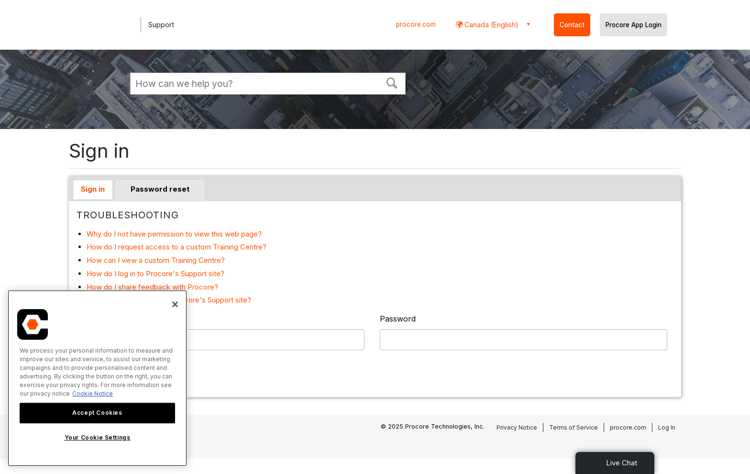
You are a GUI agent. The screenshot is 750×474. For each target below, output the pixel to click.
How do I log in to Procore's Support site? (155, 273)
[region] (97, 378)
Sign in (93, 189)
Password (398, 318)
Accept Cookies (97, 412)
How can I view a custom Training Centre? (156, 260)
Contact (572, 25)
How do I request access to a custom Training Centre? (176, 246)
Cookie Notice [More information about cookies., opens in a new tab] (92, 393)
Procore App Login (634, 25)
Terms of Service (573, 427)
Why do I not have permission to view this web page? (174, 233)
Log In (666, 427)
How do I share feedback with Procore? (152, 286)
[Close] (175, 304)
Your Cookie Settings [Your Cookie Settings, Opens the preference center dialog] (98, 437)
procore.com (416, 24)
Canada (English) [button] (490, 25)
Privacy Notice (516, 427)
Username (95, 318)
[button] (392, 82)
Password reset (160, 189)
